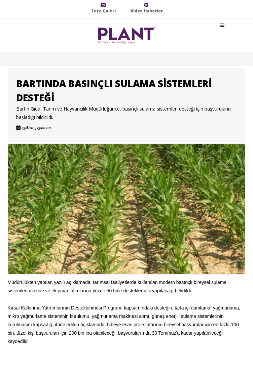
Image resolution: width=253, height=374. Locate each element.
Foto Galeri (104, 8)
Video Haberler (147, 8)
